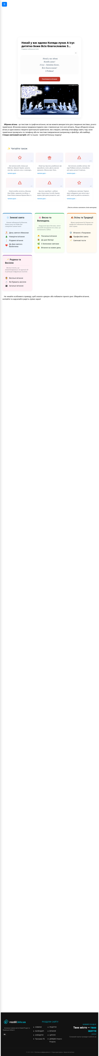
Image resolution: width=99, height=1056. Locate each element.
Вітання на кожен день (49, 247)
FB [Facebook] (4, 1034)
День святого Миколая (17, 232)
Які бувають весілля (15, 282)
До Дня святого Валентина (13, 245)
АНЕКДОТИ (39, 1035)
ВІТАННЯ (53, 1031)
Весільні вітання (14, 278)
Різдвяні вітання (14, 240)
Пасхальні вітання (47, 236)
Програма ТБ (40, 1039)
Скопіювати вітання (49, 79)
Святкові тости (77, 240)
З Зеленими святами (48, 243)
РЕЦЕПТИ (53, 1027)
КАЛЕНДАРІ (39, 1031)
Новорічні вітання (15, 236)
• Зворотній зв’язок (68, 1052)
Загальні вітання (14, 285)
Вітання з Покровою (80, 232)
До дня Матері (45, 239)
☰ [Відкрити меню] (4, 4)
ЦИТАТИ (52, 1035)
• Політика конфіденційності (42, 1052)
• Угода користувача (57, 1052)
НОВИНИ (38, 1027)
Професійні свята (78, 236)
